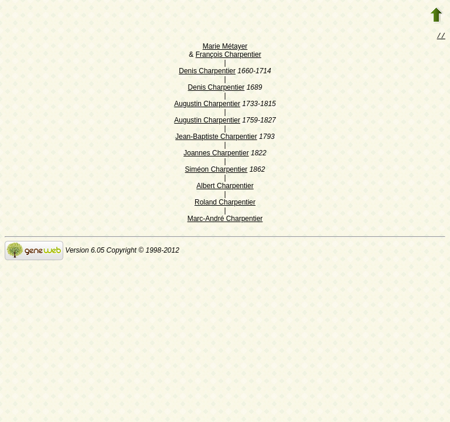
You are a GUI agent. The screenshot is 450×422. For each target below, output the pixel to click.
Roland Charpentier (225, 203)
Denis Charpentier (207, 72)
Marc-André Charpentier (225, 220)
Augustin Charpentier (207, 105)
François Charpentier (228, 56)
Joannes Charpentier (215, 154)
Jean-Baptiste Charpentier (216, 138)
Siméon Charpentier (216, 170)
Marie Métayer (225, 47)
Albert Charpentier (224, 187)
